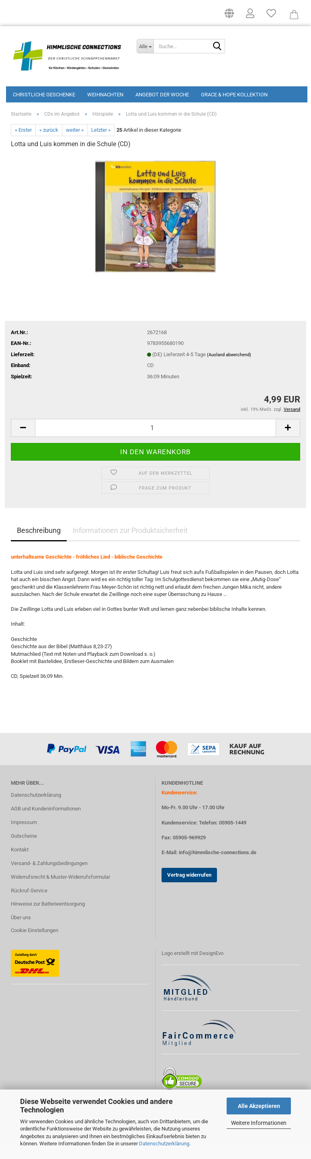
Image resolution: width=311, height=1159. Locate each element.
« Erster (23, 146)
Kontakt (20, 866)
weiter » (75, 146)
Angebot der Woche (162, 95)
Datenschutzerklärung (164, 1144)
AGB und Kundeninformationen (46, 825)
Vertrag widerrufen (189, 891)
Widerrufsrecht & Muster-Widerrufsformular (60, 893)
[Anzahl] (155, 444)
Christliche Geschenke (44, 95)
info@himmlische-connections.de (217, 868)
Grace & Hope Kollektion (234, 95)
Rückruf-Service (29, 906)
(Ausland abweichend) (229, 370)
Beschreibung (39, 546)
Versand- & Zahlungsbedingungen (49, 879)
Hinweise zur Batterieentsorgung (48, 920)
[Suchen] (217, 46)
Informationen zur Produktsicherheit (130, 546)
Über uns (21, 933)
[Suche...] (145, 46)
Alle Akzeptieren (259, 1106)
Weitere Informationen (258, 1123)
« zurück (48, 146)
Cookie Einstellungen (34, 946)
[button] (229, 16)
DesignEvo (211, 969)
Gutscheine (24, 852)
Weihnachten (105, 95)
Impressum (24, 838)
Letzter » (100, 146)
